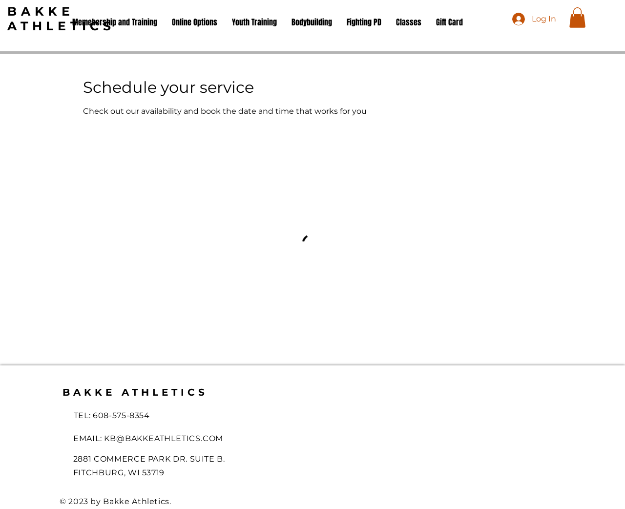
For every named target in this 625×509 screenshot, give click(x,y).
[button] (577, 17)
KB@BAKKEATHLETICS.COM (163, 438)
